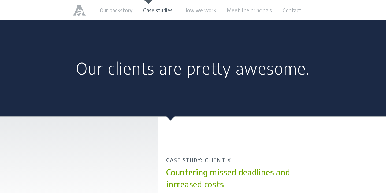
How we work (199, 10)
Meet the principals (249, 10)
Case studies (158, 10)
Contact (292, 10)
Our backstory (116, 10)
